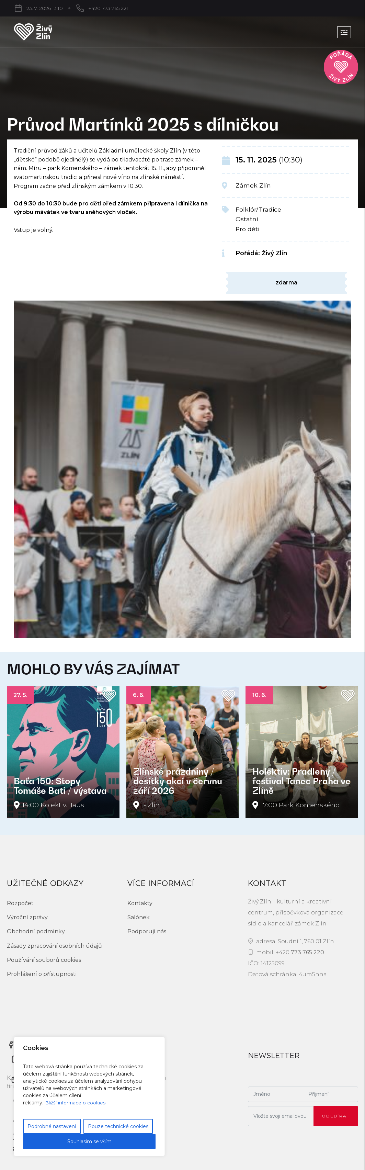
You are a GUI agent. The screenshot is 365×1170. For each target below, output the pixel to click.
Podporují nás (146, 931)
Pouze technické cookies (118, 1126)
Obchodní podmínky (36, 931)
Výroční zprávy (27, 917)
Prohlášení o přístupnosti (42, 974)
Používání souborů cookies (44, 960)
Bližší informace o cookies (75, 1103)
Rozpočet (20, 903)
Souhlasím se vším (89, 1141)
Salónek (138, 917)
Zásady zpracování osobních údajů (54, 946)
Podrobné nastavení (51, 1126)
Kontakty (139, 903)
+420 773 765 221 (72, 8)
